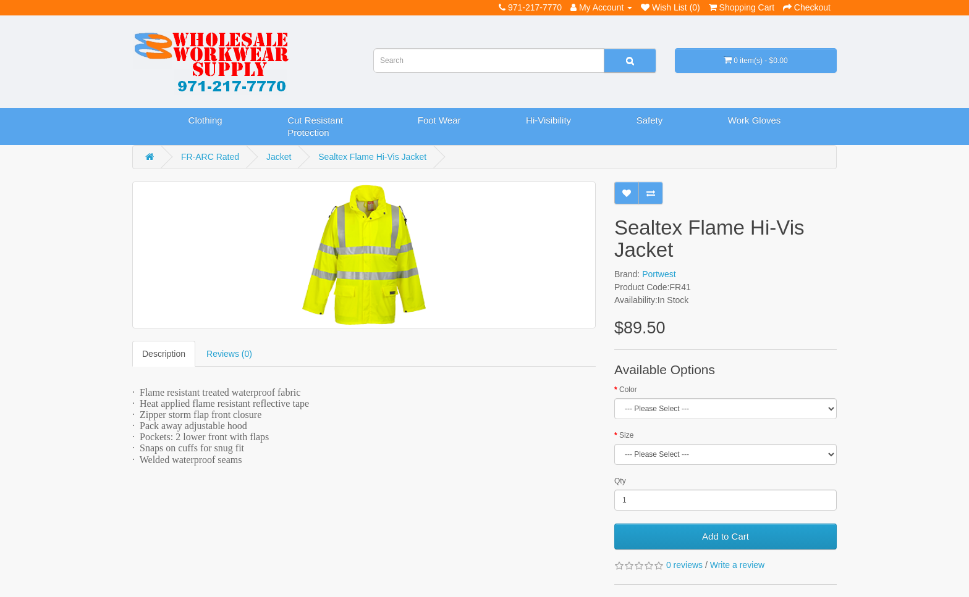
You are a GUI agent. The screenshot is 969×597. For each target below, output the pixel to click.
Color (628, 389)
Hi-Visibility (548, 120)
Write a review (737, 565)
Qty (620, 481)
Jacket (278, 157)
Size (626, 435)
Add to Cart (725, 536)
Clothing (205, 120)
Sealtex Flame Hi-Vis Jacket (372, 157)
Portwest (658, 274)
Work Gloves (754, 120)
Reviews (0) (229, 354)
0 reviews (684, 565)
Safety (650, 120)
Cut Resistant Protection (315, 126)
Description (163, 354)
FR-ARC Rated (210, 157)
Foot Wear (439, 120)
